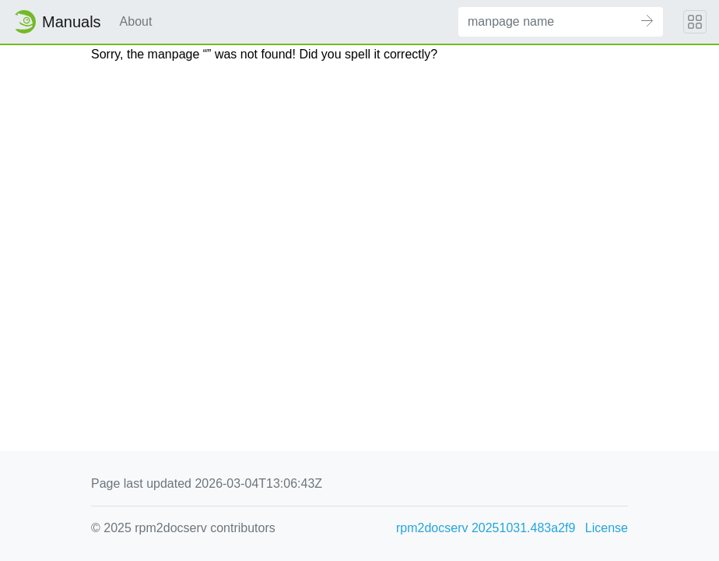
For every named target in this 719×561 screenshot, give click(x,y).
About (136, 21)
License (606, 528)
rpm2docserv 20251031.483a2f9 (485, 528)
